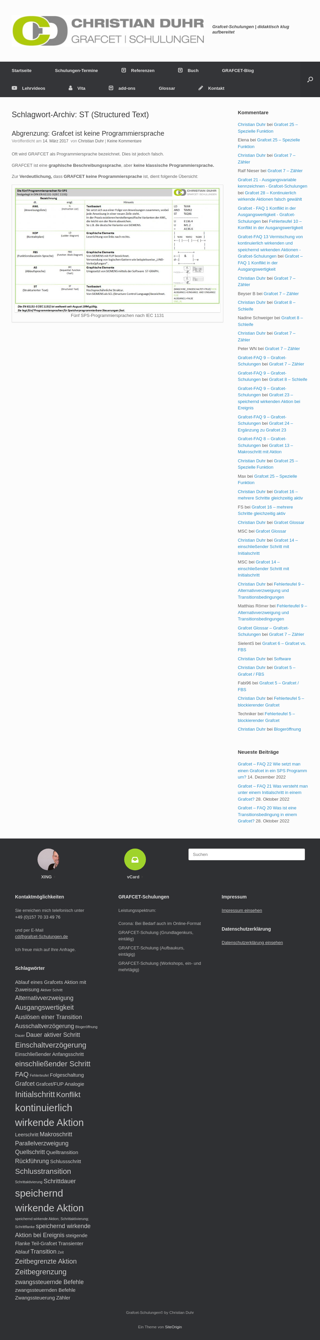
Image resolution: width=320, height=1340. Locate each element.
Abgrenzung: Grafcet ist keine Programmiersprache (88, 133)
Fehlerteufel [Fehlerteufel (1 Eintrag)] (39, 1075)
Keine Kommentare (124, 141)
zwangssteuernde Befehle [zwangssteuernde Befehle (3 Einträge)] (49, 1282)
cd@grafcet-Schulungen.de (41, 936)
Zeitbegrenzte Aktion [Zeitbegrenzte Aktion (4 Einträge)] (46, 1261)
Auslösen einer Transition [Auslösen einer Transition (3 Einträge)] (48, 1017)
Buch (188, 70)
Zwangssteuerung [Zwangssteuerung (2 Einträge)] (35, 1297)
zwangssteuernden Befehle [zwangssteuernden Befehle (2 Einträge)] (45, 1290)
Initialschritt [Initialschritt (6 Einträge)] (35, 1094)
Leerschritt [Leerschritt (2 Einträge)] (26, 1134)
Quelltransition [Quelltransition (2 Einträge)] (62, 1152)
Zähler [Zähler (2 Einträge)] (63, 1297)
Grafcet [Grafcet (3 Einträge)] (24, 1083)
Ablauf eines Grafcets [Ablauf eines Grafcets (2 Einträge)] (39, 982)
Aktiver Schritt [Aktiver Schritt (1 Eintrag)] (52, 990)
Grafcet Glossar (289, 522)
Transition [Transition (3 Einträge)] (43, 1251)
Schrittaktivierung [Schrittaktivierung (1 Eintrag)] (29, 1182)
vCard (135, 876)
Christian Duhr (91, 141)
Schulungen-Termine (76, 70)
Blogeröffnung (287, 729)
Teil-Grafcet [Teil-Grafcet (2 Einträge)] (44, 1243)
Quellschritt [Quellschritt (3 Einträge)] (30, 1152)
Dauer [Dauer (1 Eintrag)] (20, 1035)
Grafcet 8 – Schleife (288, 379)
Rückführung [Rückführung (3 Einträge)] (32, 1161)
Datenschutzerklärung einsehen (252, 942)
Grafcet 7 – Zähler (285, 170)
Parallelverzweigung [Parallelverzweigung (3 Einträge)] (42, 1143)
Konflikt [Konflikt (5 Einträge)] (68, 1094)
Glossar (167, 88)
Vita (77, 88)
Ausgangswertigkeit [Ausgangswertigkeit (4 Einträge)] (44, 1007)
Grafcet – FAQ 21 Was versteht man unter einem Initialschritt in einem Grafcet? (273, 793)
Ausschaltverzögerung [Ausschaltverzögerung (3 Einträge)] (44, 1026)
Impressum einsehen (242, 910)
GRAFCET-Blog (238, 70)
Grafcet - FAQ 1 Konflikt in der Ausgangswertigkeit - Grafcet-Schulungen (267, 215)
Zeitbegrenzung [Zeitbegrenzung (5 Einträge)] (41, 1272)
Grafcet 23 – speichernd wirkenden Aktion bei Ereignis (269, 401)
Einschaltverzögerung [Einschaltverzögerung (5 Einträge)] (50, 1045)
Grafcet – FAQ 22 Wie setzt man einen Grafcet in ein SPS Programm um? (272, 770)
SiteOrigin (173, 1327)
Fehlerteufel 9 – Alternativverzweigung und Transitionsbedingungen (271, 591)
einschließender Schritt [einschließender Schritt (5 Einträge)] (52, 1064)
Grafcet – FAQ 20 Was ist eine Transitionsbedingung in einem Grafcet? (267, 814)
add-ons (122, 88)
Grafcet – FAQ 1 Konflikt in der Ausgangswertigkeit (270, 263)
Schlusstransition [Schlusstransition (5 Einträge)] (43, 1171)
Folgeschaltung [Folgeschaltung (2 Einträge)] (67, 1075)
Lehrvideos (28, 88)
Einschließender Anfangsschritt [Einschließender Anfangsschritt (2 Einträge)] (49, 1054)
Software (282, 658)
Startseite (21, 70)
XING (48, 876)
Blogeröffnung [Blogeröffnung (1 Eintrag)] (86, 1027)
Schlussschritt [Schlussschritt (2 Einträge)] (65, 1161)
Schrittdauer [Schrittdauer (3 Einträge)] (60, 1181)
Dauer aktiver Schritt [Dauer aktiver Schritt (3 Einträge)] (53, 1034)
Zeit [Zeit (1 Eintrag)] (61, 1252)
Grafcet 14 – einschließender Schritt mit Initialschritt (268, 547)
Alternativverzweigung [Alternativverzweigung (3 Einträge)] (44, 998)
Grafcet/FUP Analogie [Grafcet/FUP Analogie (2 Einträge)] (60, 1084)
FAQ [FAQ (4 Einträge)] (21, 1074)
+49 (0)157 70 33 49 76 (38, 917)
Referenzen (138, 70)
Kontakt (211, 88)
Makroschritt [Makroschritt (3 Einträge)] (56, 1134)
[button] (310, 79)
